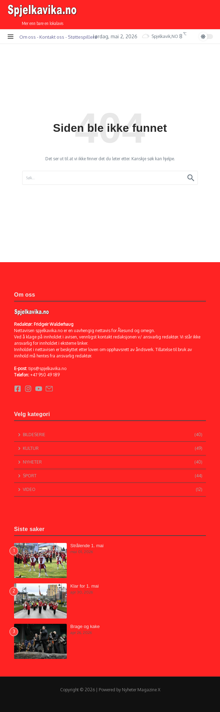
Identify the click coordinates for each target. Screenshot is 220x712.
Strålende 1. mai (87, 545)
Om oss (27, 37)
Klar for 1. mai (84, 586)
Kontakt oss (51, 37)
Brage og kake (85, 626)
